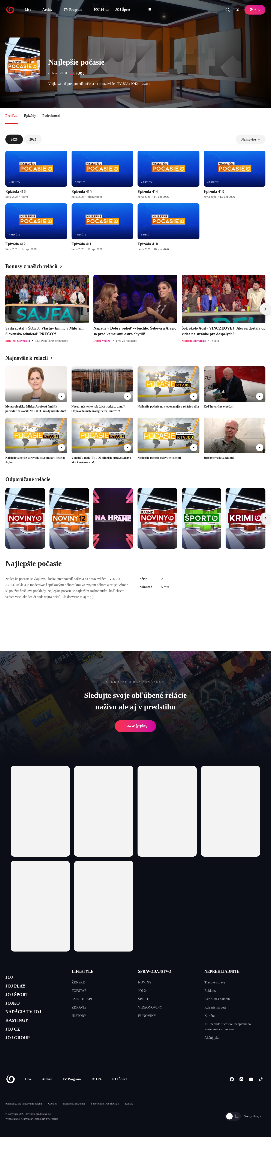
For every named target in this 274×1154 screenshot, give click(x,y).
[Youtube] (251, 1092)
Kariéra (209, 1016)
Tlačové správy (214, 982)
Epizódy (30, 115)
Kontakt (129, 1116)
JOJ (10, 978)
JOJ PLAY (17, 988)
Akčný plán (212, 1037)
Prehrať (135, 726)
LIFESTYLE (82, 971)
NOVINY (145, 982)
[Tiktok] (260, 1092)
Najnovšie (250, 139)
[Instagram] (241, 1092)
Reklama (210, 990)
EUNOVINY (147, 1016)
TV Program (73, 9)
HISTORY (79, 1016)
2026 (14, 139)
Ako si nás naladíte (217, 999)
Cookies (52, 1116)
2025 (32, 139)
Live (28, 9)
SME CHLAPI (82, 999)
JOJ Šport (122, 9)
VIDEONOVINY (150, 1007)
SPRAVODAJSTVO (154, 971)
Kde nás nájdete (215, 1007)
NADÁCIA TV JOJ (27, 1019)
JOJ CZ (14, 1039)
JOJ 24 (98, 9)
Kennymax (26, 1131)
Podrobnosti (51, 115)
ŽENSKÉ (78, 982)
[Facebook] (232, 1092)
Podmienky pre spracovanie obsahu (23, 1116)
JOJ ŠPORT (19, 998)
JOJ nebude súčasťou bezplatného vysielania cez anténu (227, 1026)
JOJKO (14, 1009)
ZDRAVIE (79, 1007)
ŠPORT (143, 999)
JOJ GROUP (20, 1049)
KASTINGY (19, 1029)
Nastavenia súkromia (74, 1116)
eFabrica (53, 1131)
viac (147, 83)
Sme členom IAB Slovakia (105, 1116)
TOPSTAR (79, 990)
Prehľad (11, 115)
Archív (47, 9)
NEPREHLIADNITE (222, 971)
